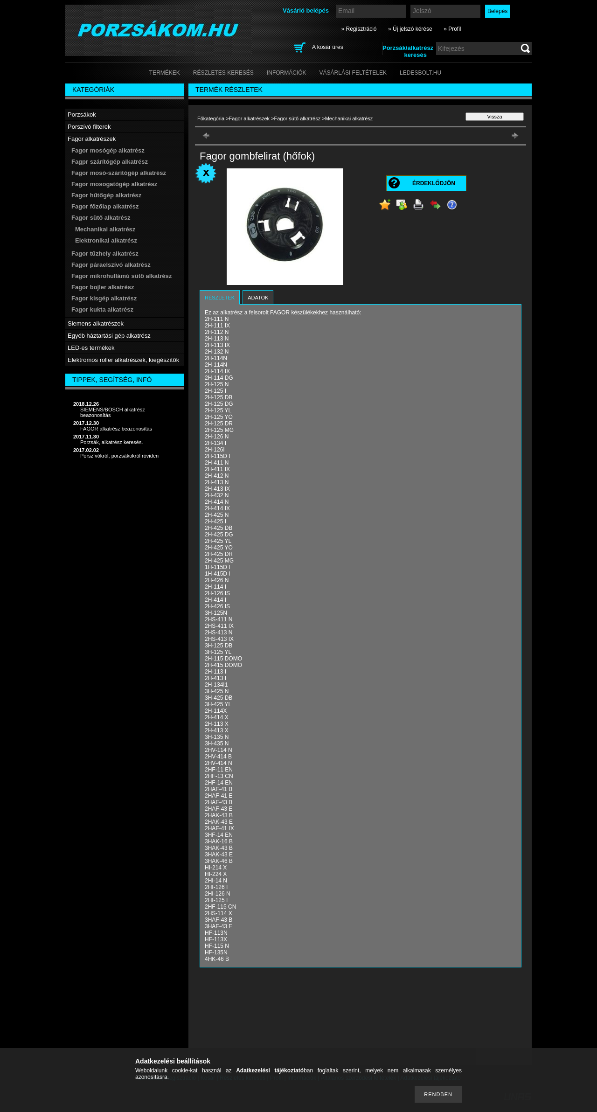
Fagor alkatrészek (249, 118)
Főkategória (210, 118)
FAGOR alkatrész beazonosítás (116, 428)
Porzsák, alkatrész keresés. (111, 442)
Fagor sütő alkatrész (297, 118)
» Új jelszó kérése (410, 29)
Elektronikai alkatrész (106, 240)
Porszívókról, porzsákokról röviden (119, 456)
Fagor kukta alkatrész (102, 309)
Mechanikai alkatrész (105, 229)
